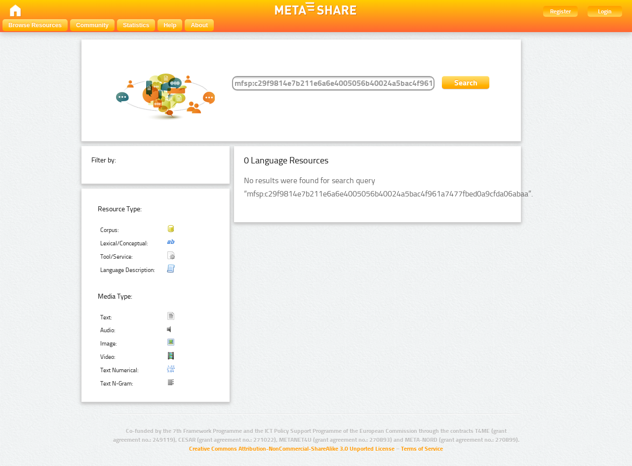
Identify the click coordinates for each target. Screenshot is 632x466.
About (199, 25)
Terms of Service (422, 448)
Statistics (136, 25)
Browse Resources (35, 25)
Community (92, 25)
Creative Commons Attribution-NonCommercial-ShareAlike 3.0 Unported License (292, 448)
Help (169, 25)
